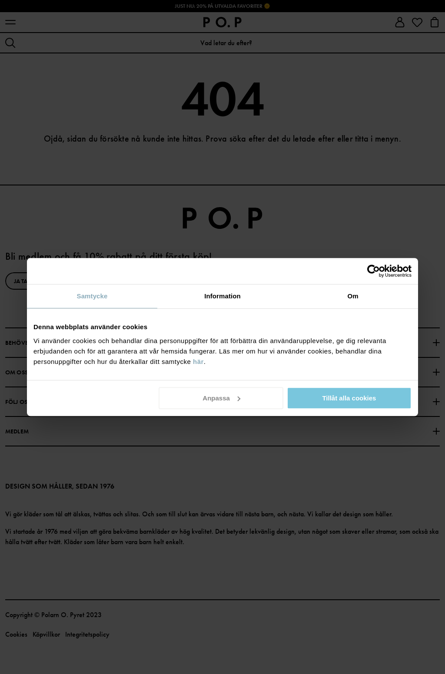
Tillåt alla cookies (349, 398)
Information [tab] (222, 296)
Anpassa (221, 398)
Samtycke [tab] (92, 296)
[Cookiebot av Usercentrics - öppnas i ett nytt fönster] (373, 271)
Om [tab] (352, 296)
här (198, 361)
